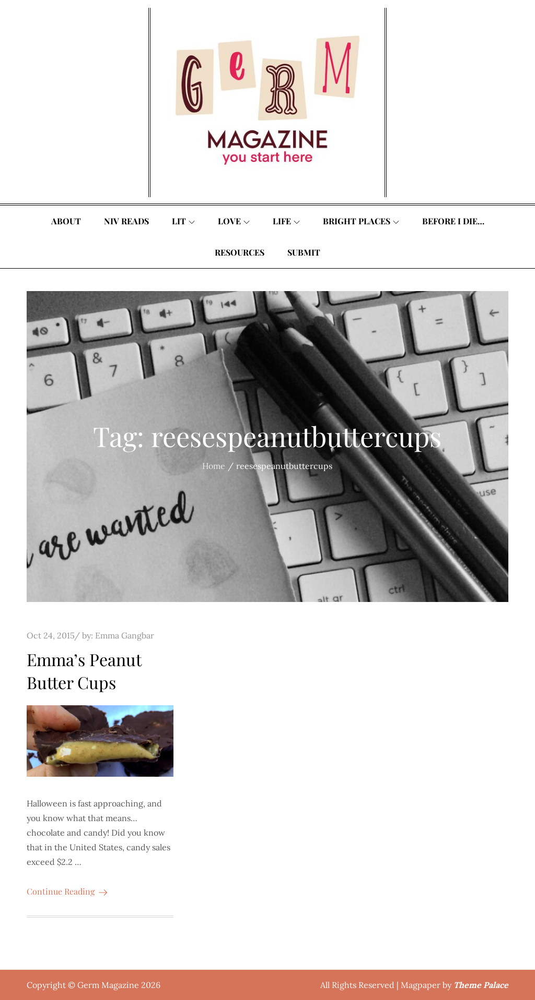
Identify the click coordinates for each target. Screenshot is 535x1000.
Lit (183, 220)
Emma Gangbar (124, 635)
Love (234, 220)
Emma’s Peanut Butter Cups (84, 671)
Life (286, 220)
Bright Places (361, 220)
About (66, 220)
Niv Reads (126, 220)
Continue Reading (67, 891)
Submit (303, 252)
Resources (239, 252)
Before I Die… (453, 220)
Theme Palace (480, 985)
